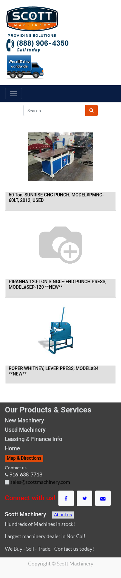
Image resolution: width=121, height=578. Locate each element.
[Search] (91, 110)
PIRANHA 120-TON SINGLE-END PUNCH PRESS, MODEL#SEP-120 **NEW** (57, 284)
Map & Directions (24, 458)
